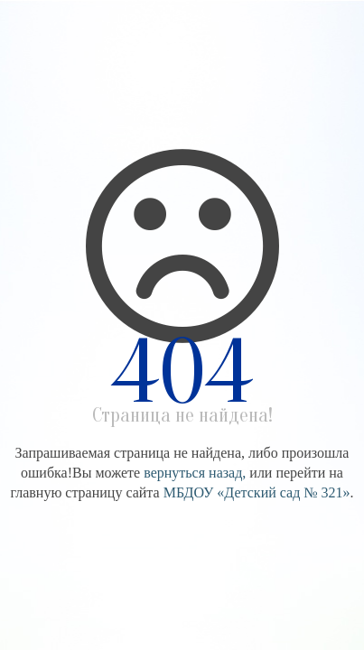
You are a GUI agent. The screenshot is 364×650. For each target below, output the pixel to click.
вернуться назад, (195, 472)
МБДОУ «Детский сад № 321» (256, 492)
